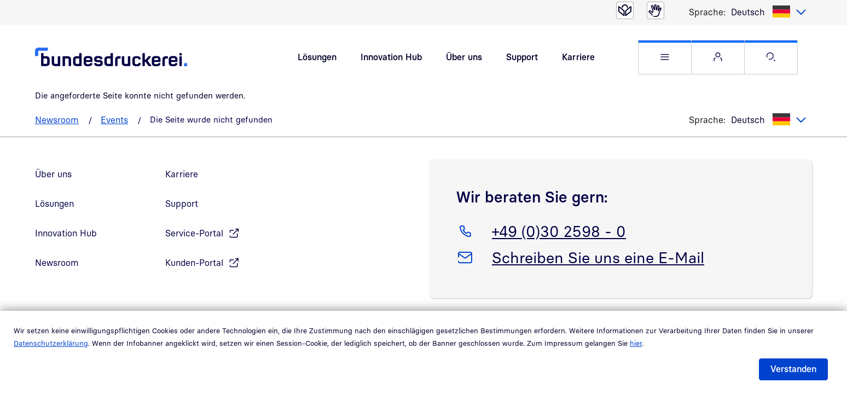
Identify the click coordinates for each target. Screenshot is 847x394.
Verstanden (793, 368)
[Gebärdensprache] (655, 10)
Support (522, 56)
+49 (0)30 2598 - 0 (558, 229)
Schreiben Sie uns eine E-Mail (597, 255)
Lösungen (317, 56)
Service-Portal (194, 233)
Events (114, 119)
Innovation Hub (391, 56)
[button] (665, 57)
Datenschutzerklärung (51, 343)
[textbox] (769, 12)
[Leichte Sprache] (625, 10)
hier (636, 343)
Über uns (464, 56)
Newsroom (57, 119)
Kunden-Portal (194, 262)
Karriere (578, 56)
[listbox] (769, 12)
